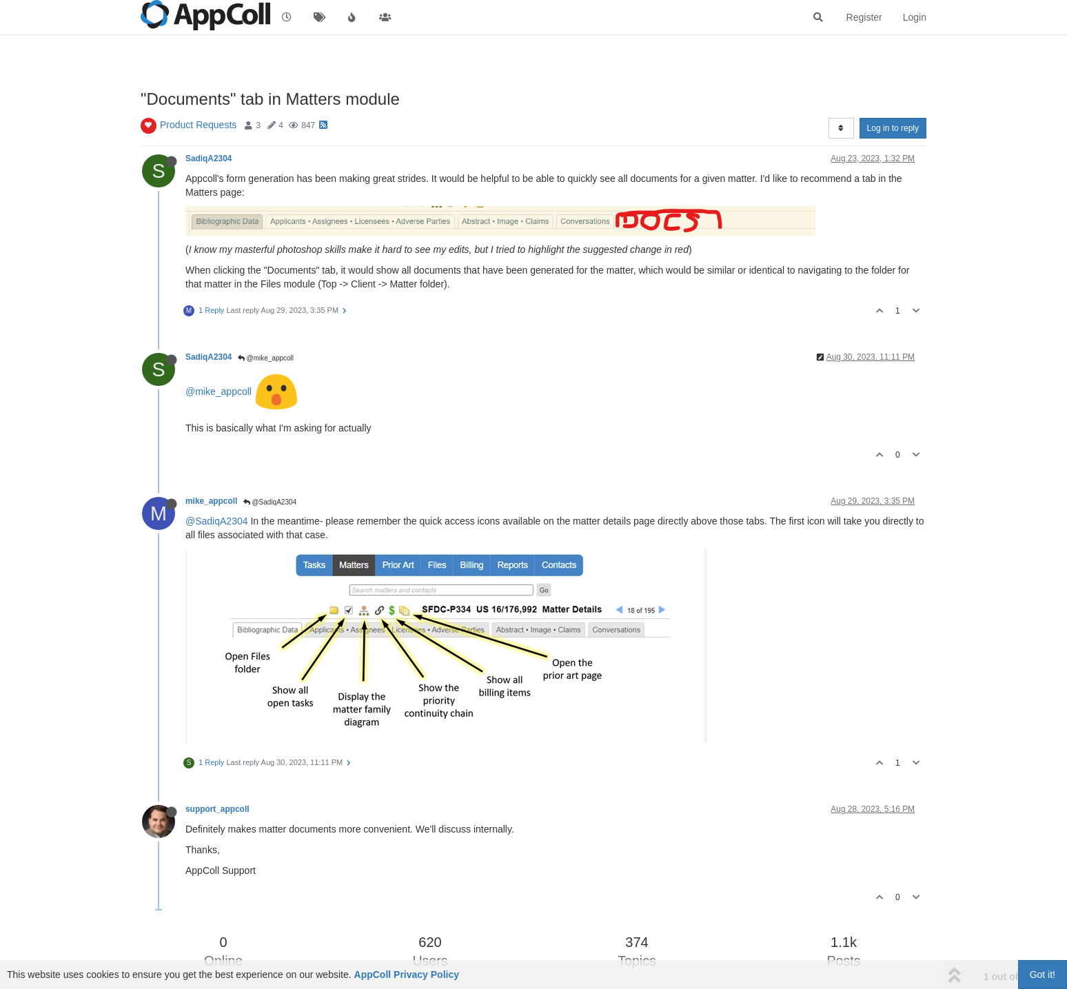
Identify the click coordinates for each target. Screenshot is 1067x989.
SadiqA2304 (208, 158)
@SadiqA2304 (269, 502)
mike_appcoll (211, 501)
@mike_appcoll (266, 358)
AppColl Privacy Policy (407, 974)
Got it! (1042, 974)
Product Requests (198, 124)
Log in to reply (893, 128)
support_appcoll (217, 809)
